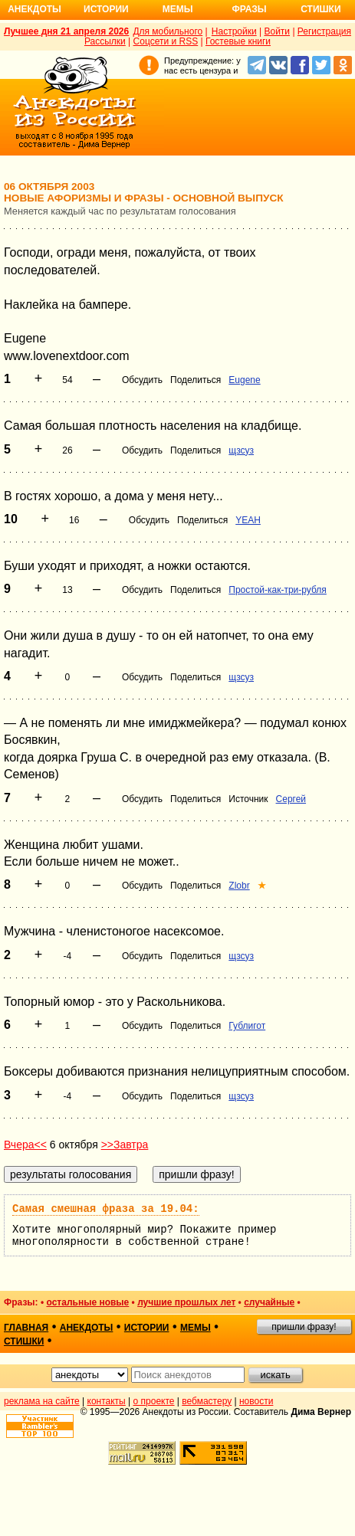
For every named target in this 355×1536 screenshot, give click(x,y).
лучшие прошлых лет (186, 1302)
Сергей (291, 799)
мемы (195, 1327)
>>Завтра (125, 1144)
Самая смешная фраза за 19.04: (105, 1209)
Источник (248, 799)
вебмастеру (207, 1401)
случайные (269, 1302)
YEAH (248, 520)
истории (146, 1327)
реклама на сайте (42, 1401)
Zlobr (238, 885)
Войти (277, 31)
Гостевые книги (238, 41)
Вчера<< (25, 1144)
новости (256, 1401)
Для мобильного (167, 31)
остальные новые (87, 1302)
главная (26, 1327)
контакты (106, 1401)
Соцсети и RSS (166, 41)
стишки (24, 1341)
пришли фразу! (303, 1326)
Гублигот (246, 1025)
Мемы (178, 9)
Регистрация (324, 31)
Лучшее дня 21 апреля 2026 (66, 31)
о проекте (154, 1401)
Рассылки (105, 41)
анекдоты (86, 1327)
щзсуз (241, 450)
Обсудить (142, 380)
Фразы (249, 9)
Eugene (244, 380)
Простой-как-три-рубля (277, 590)
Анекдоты (34, 9)
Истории (106, 9)
